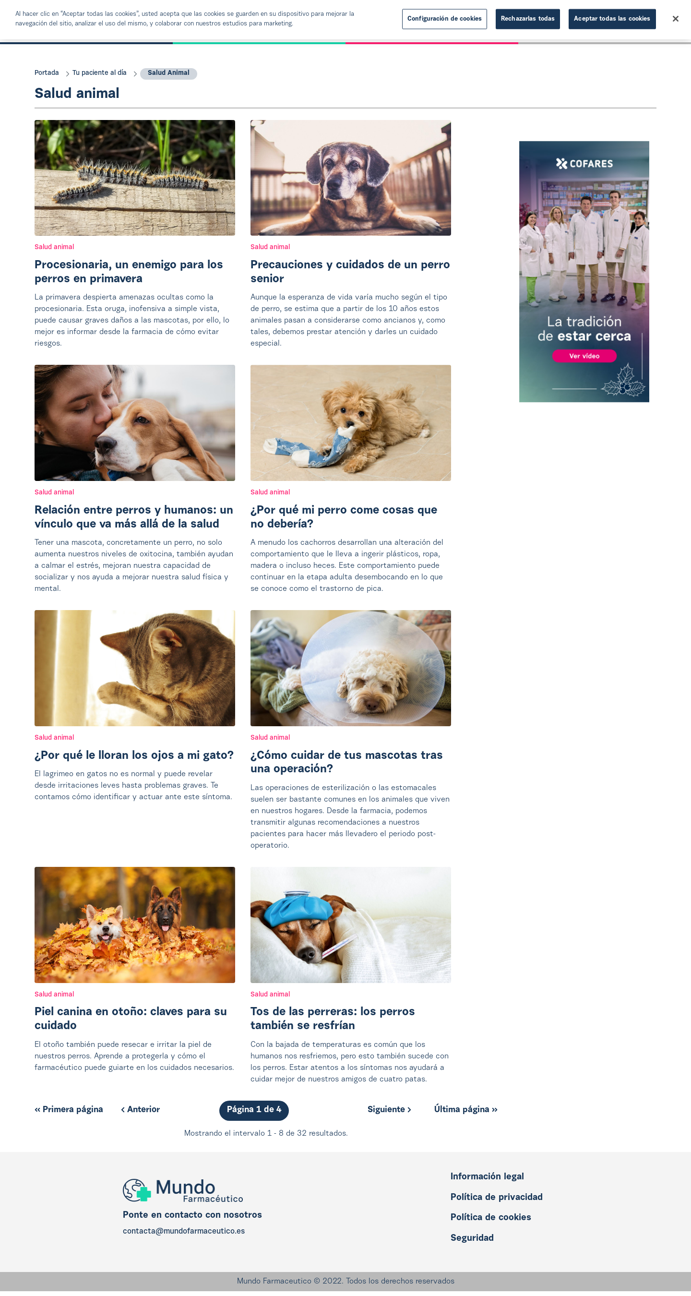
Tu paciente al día (99, 73)
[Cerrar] (675, 16)
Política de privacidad (497, 1197)
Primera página (69, 1110)
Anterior (140, 1110)
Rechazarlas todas (528, 16)
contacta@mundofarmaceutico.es (184, 1232)
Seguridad (472, 1238)
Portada (47, 73)
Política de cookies (491, 1218)
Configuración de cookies (444, 16)
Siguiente (389, 1110)
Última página (466, 1110)
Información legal (487, 1177)
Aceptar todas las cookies (612, 16)
